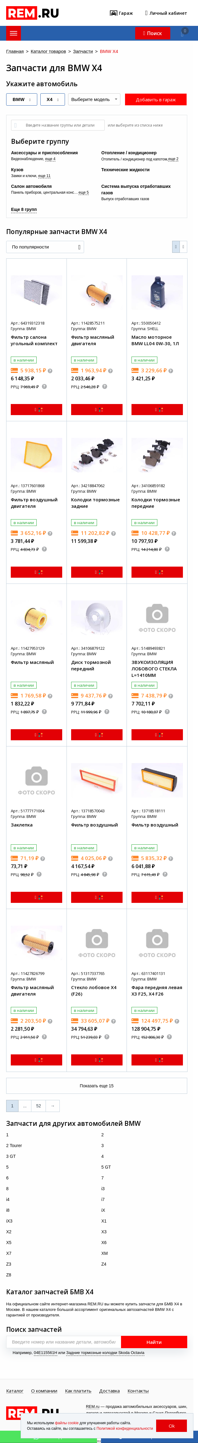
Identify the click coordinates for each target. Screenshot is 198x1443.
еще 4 (50, 159)
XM (104, 1253)
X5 (8, 1242)
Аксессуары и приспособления (44, 152)
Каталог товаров (48, 52)
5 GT (106, 1167)
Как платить (78, 1390)
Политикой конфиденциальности (124, 1428)
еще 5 (84, 192)
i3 (103, 1188)
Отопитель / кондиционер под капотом (134, 159)
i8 (8, 1210)
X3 (104, 1231)
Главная (15, 52)
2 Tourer (14, 1145)
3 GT (11, 1156)
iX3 (9, 1221)
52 (38, 1105)
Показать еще (97, 1085)
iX (103, 1210)
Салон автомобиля (31, 186)
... (25, 1105)
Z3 (8, 1264)
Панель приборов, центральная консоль (45, 192)
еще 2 (173, 159)
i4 (8, 1199)
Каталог (14, 1390)
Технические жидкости (125, 169)
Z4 (103, 1264)
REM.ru (92, 1406)
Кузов (17, 169)
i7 (103, 1199)
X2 (8, 1231)
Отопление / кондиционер (128, 152)
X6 (104, 1242)
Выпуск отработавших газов (125, 199)
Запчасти (83, 52)
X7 (8, 1253)
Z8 (8, 1274)
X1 (104, 1221)
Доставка (109, 1390)
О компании (44, 1390)
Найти (154, 1342)
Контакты (138, 1390)
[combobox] (94, 99)
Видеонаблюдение (27, 159)
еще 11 (44, 176)
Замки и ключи (23, 176)
